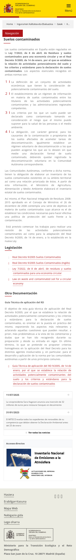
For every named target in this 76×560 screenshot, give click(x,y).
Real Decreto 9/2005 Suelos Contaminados (36, 257)
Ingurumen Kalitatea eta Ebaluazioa (35, 24)
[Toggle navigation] (67, 8)
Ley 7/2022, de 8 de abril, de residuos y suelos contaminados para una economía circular (41, 271)
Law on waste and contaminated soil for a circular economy (41, 281)
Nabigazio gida (13, 515)
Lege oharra (12, 522)
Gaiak (60, 24)
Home (10, 24)
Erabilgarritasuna (15, 501)
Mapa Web (11, 508)
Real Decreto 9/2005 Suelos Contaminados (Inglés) (41, 262)
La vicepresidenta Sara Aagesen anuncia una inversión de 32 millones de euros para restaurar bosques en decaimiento (35, 403)
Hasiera (9, 495)
